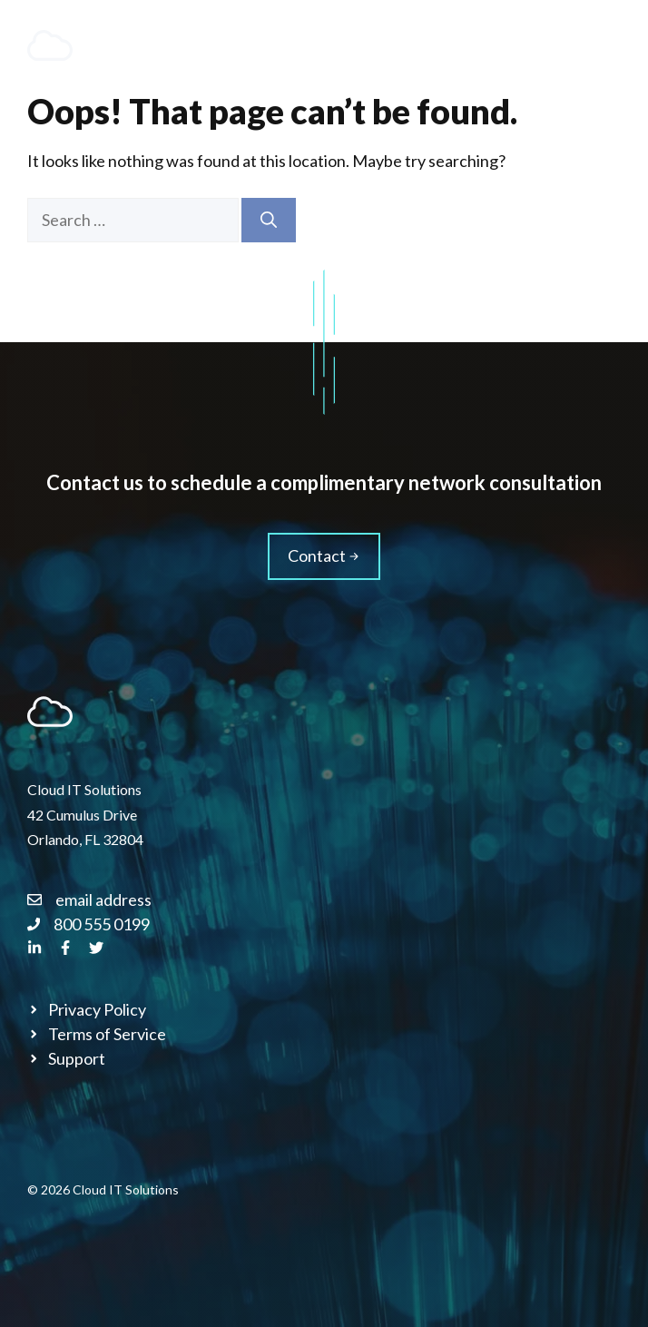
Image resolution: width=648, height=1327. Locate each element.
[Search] (268, 220)
